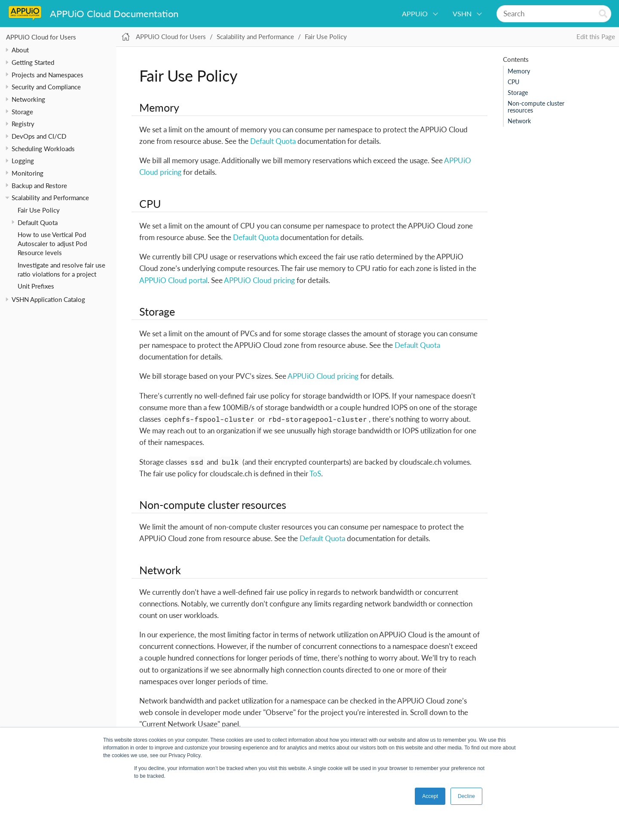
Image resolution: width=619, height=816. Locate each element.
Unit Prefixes (36, 286)
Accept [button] (430, 796)
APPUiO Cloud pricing (259, 280)
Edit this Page (595, 36)
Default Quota (38, 222)
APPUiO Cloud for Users (41, 37)
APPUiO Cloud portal (173, 280)
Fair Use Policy (39, 210)
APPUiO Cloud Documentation (114, 13)
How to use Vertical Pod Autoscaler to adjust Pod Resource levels (52, 243)
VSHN (462, 13)
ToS (315, 473)
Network (519, 121)
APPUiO (415, 13)
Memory (519, 71)
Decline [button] (466, 796)
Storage (518, 92)
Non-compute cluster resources (536, 107)
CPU (513, 82)
